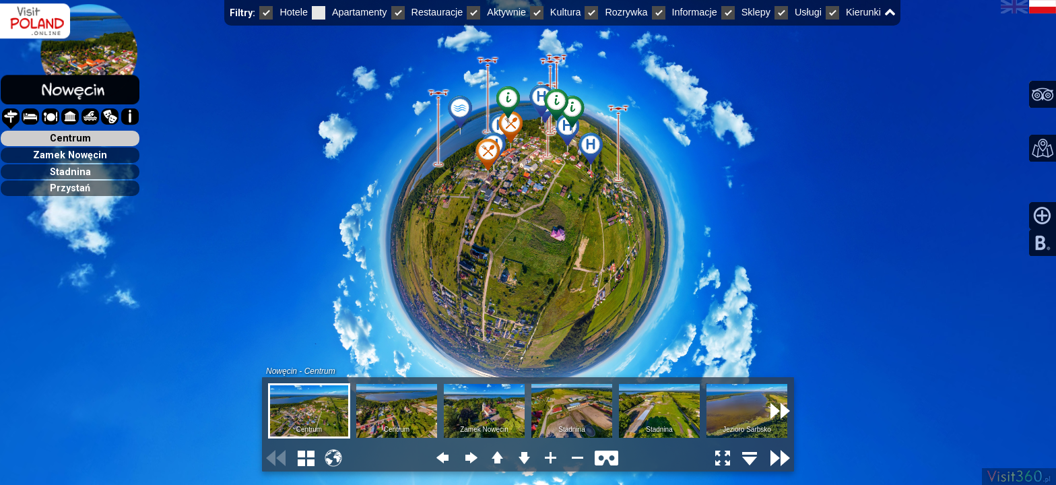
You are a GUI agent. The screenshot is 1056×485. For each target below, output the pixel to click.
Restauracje (427, 12)
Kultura (555, 12)
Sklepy (745, 12)
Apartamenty (349, 12)
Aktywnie (496, 12)
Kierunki (853, 12)
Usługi (798, 12)
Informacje (684, 12)
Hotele (283, 12)
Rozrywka (616, 12)
